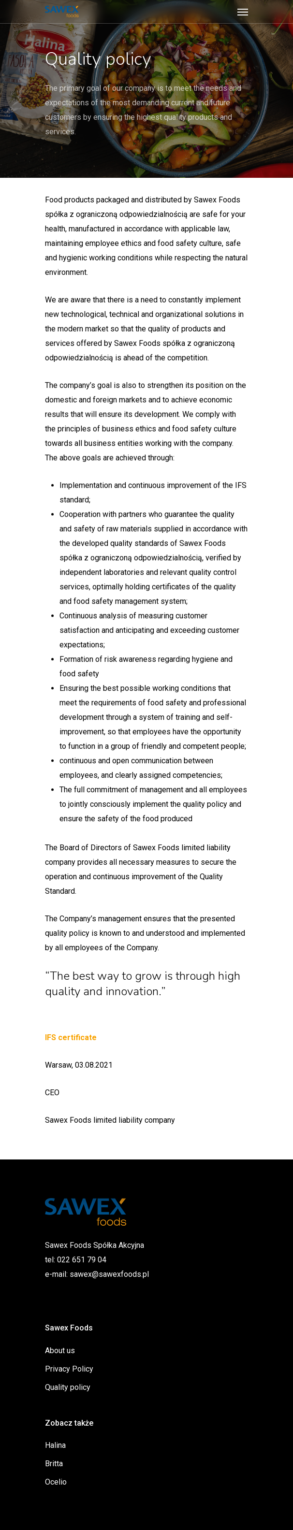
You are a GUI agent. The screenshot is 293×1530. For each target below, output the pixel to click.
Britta (54, 1463)
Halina (55, 1445)
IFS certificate (71, 1037)
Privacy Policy (69, 1368)
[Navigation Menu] (242, 11)
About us (60, 1350)
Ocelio (56, 1482)
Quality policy (67, 1387)
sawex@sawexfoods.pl (109, 1274)
